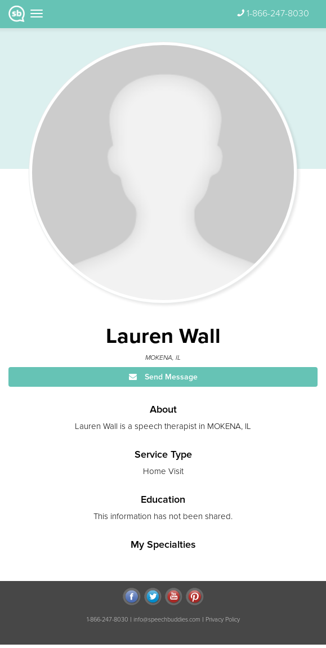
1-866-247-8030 (278, 13)
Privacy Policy (223, 619)
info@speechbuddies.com (166, 619)
